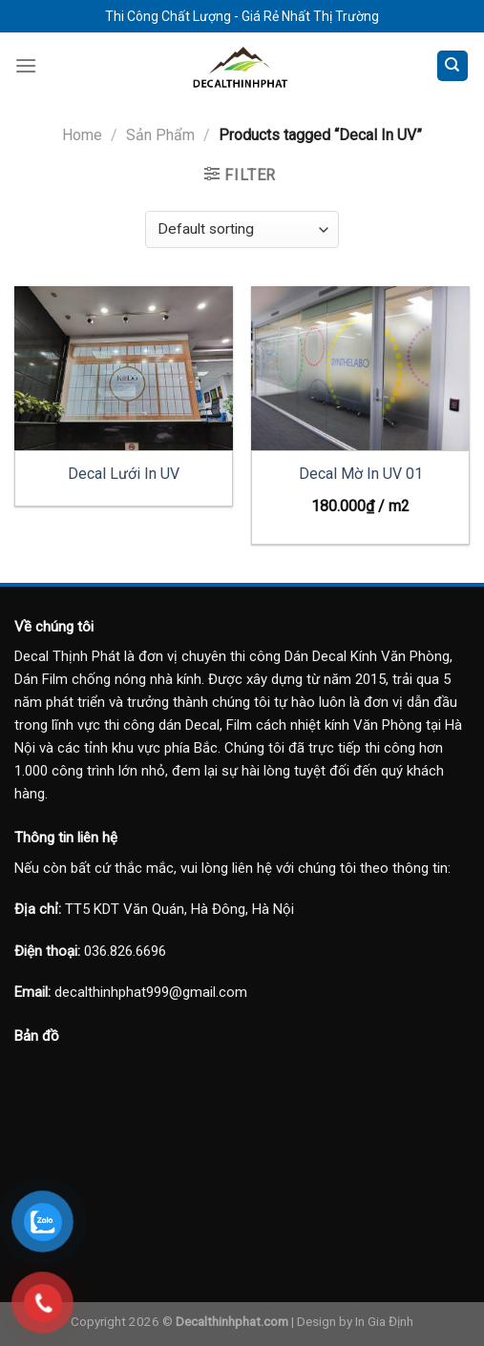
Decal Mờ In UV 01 (361, 474)
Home (82, 135)
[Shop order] (241, 229)
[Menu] (25, 65)
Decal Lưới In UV (123, 474)
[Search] (453, 66)
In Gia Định (384, 1321)
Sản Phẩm (160, 135)
